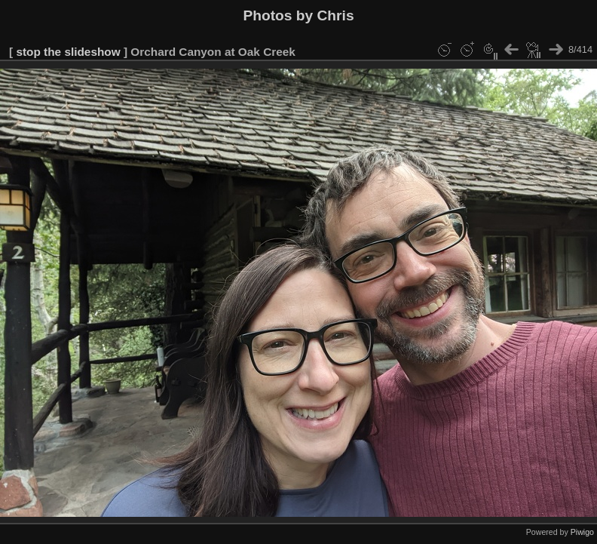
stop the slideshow (68, 51)
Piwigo (582, 531)
